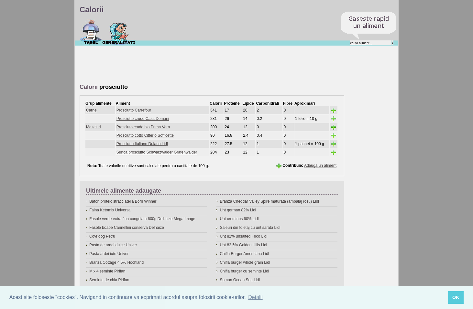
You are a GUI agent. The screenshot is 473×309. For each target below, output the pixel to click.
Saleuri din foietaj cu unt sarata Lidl (250, 227)
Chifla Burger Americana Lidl (244, 253)
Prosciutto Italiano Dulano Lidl (142, 144)
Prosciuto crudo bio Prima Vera (143, 127)
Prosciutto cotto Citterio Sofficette (145, 135)
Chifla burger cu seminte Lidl (244, 271)
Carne (91, 110)
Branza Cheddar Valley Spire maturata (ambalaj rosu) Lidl (269, 201)
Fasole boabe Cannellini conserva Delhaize (126, 227)
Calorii (91, 32)
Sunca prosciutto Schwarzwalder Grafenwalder (156, 152)
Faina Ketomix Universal (110, 210)
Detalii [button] (255, 297)
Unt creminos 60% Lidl (239, 219)
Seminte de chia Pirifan (109, 280)
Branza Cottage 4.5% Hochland (116, 262)
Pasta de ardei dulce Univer (113, 245)
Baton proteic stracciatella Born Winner (122, 201)
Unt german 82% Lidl (238, 210)
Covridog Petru (102, 236)
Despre (119, 32)
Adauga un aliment (320, 165)
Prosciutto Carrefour (133, 110)
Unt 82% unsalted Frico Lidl (243, 236)
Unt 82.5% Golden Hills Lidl (243, 245)
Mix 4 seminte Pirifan (107, 271)
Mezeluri (93, 127)
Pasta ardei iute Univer (108, 253)
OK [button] (455, 297)
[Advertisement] (197, 65)
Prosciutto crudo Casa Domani (142, 118)
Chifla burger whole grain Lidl (245, 262)
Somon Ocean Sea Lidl (239, 280)
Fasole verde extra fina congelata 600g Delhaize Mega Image (142, 219)
